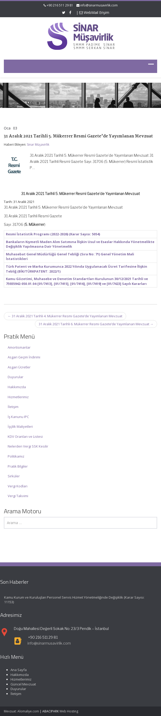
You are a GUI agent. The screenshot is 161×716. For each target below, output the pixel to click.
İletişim (13, 406)
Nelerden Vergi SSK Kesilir (28, 446)
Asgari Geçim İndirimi (24, 357)
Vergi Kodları (17, 486)
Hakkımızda (17, 387)
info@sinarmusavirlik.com (99, 5)
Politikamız (16, 456)
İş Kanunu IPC (18, 416)
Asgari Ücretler (19, 367)
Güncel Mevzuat (22, 684)
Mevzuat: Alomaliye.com (21, 711)
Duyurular (15, 377)
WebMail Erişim (94, 12)
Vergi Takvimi (18, 496)
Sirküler (14, 476)
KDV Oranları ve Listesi (25, 436)
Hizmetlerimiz (18, 397)
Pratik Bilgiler (18, 466)
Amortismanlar (19, 347)
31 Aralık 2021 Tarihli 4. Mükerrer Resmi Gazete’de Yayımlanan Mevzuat (65, 316)
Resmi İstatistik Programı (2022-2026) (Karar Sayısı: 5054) (53, 234)
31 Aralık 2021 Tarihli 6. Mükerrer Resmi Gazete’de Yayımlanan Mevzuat (96, 324)
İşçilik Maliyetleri (20, 426)
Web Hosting (68, 711)
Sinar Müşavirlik (38, 144)
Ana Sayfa (17, 669)
